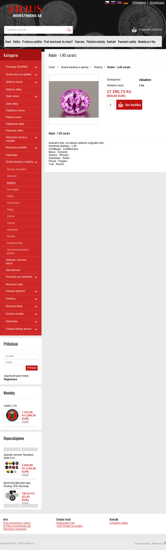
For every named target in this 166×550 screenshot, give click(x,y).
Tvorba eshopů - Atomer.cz (150, 543)
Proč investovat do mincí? (58, 41)
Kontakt (111, 41)
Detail (25, 421)
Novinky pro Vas (146, 41)
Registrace (157, 2)
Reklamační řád (65, 522)
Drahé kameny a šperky (75, 67)
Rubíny (98, 67)
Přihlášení (139, 2)
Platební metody (95, 41)
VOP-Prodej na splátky (69, 526)
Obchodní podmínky (14, 529)
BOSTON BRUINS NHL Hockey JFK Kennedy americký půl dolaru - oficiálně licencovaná (17, 488)
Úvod (8, 41)
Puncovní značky (127, 41)
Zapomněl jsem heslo (16, 375)
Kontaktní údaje (119, 522)
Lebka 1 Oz (10, 405)
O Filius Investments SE (17, 526)
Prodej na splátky (32, 41)
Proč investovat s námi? (17, 522)
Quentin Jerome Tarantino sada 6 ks (19, 456)
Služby (16, 41)
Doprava (79, 41)
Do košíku (133, 105)
